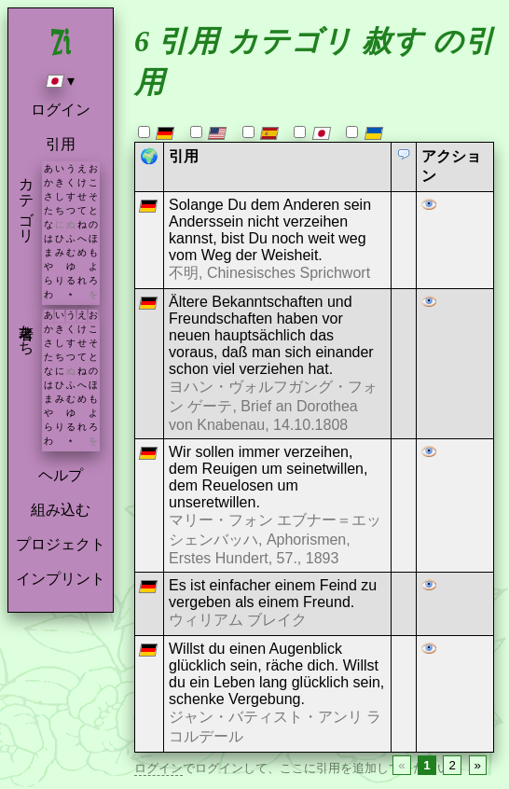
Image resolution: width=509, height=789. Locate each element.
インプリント (60, 579)
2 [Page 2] (451, 765)
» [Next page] (478, 765)
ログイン (60, 110)
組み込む (60, 510)
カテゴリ (26, 201)
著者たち (26, 331)
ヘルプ (60, 475)
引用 (61, 144)
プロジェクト (60, 544)
